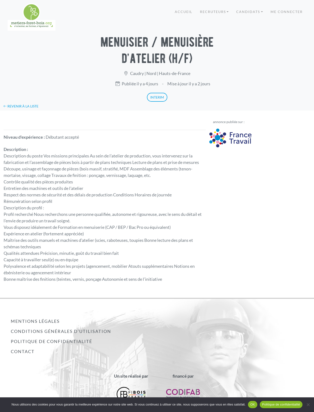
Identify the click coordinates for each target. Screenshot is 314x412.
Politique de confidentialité (51, 341)
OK (252, 404)
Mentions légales (35, 321)
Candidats (248, 12)
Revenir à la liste (20, 106)
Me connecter (287, 12)
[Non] (308, 404)
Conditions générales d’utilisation (61, 331)
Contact (23, 351)
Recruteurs (213, 12)
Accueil (183, 12)
